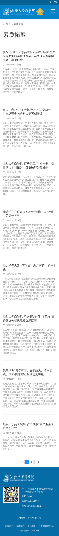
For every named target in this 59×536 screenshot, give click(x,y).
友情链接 (9, 526)
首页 (7, 24)
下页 (38, 462)
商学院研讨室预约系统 (29, 530)
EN (55, 2)
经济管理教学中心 (46, 526)
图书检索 (31, 526)
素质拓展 (19, 24)
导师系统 (20, 526)
